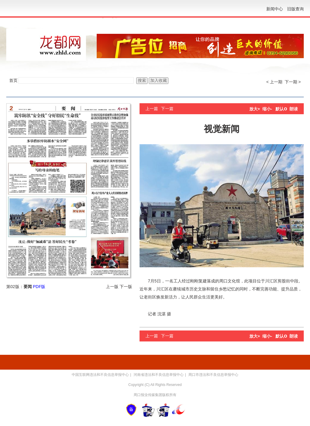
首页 (13, 80)
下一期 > (293, 82)
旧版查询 (295, 9)
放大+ (254, 108)
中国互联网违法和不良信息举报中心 (100, 375)
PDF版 (39, 286)
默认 (281, 108)
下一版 (126, 286)
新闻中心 (274, 9)
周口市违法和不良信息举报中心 (213, 375)
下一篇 (167, 108)
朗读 (293, 108)
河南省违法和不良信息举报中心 (159, 375)
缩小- (267, 108)
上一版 (112, 286)
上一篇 (151, 108)
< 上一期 (274, 82)
